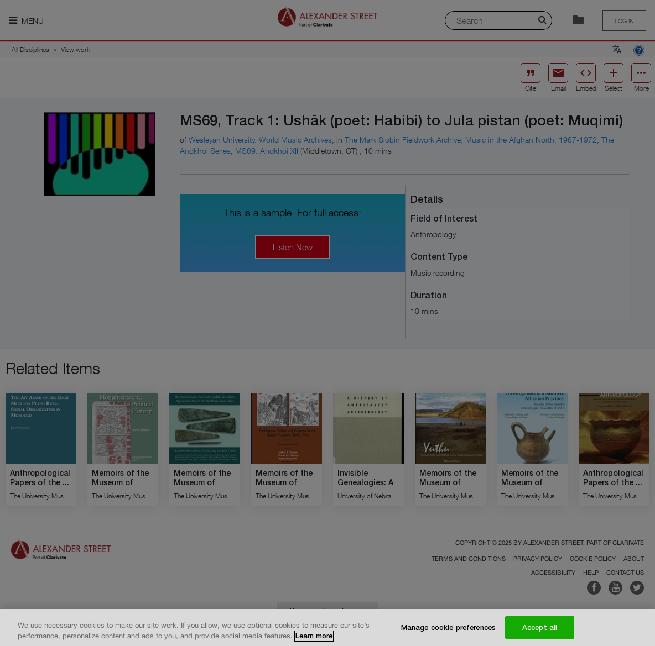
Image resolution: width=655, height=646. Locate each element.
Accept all (539, 631)
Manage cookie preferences (448, 631)
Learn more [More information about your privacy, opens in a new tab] (313, 640)
